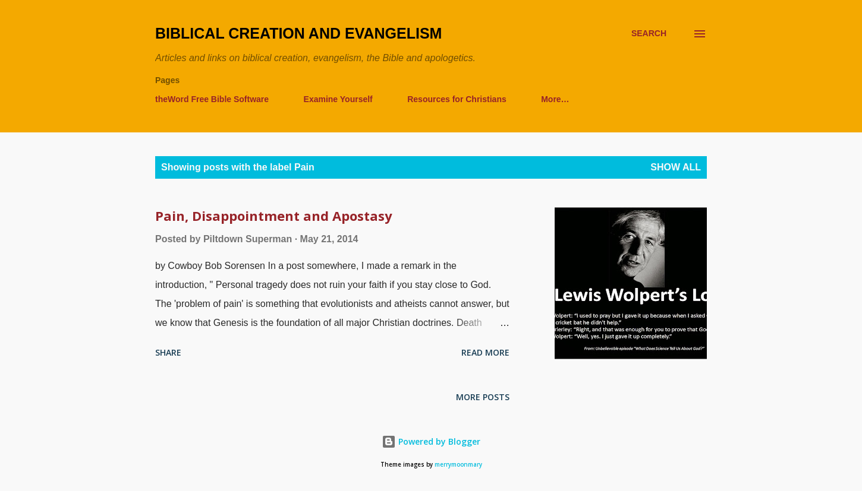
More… (555, 99)
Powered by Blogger (431, 441)
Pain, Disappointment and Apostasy (273, 215)
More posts (482, 397)
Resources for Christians (456, 99)
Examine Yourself (338, 99)
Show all (675, 167)
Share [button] (168, 352)
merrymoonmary (458, 464)
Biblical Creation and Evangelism (298, 33)
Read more (485, 352)
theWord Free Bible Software (212, 99)
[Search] (648, 33)
